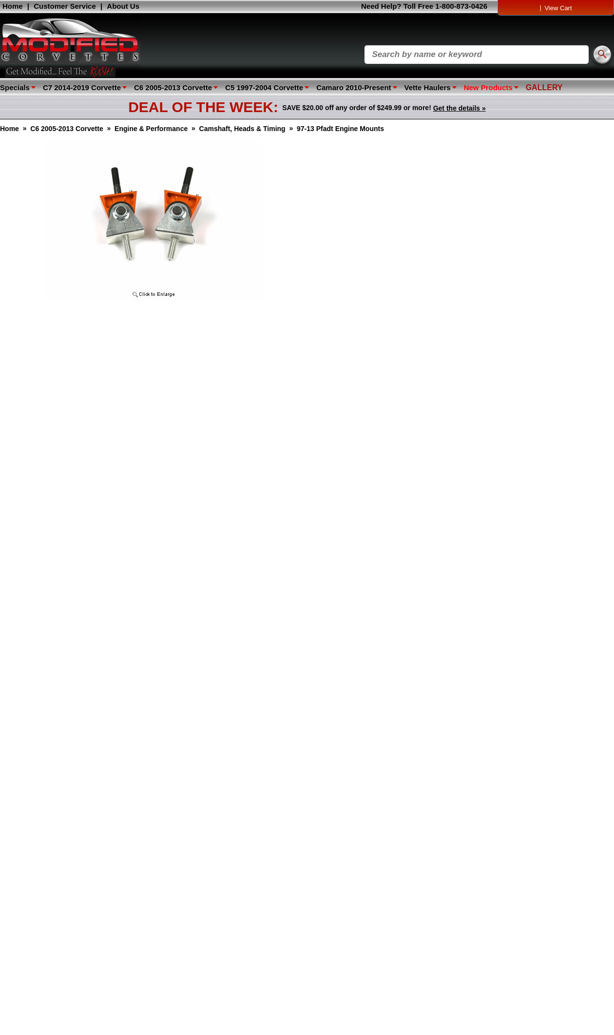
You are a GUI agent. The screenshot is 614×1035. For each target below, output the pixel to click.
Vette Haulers (427, 87)
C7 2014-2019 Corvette (82, 87)
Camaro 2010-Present (353, 87)
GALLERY (544, 87)
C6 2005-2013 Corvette (173, 87)
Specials (15, 87)
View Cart (558, 8)
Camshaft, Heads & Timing (242, 129)
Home (12, 6)
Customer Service (65, 6)
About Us (123, 6)
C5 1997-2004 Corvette (264, 87)
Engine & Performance (151, 129)
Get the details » (459, 108)
